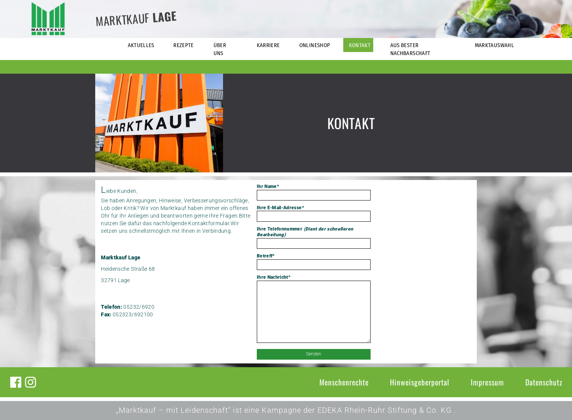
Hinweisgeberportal (419, 382)
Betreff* (314, 261)
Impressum (487, 382)
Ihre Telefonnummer (314, 237)
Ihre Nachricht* (314, 309)
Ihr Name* (314, 192)
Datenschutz (544, 382)
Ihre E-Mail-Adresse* (314, 213)
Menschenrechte (344, 382)
